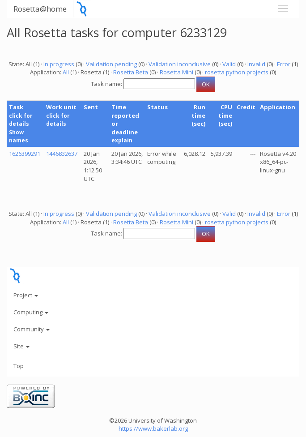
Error (283, 64)
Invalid (256, 64)
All (66, 72)
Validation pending (111, 64)
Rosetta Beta (130, 72)
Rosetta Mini (176, 72)
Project (25, 295)
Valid (229, 64)
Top (18, 366)
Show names (18, 137)
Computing (30, 312)
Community (31, 329)
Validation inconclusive (180, 64)
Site (21, 346)
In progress (58, 64)
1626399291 (24, 154)
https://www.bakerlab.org (153, 428)
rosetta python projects (236, 72)
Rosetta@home (40, 9)
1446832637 (61, 154)
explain (121, 140)
